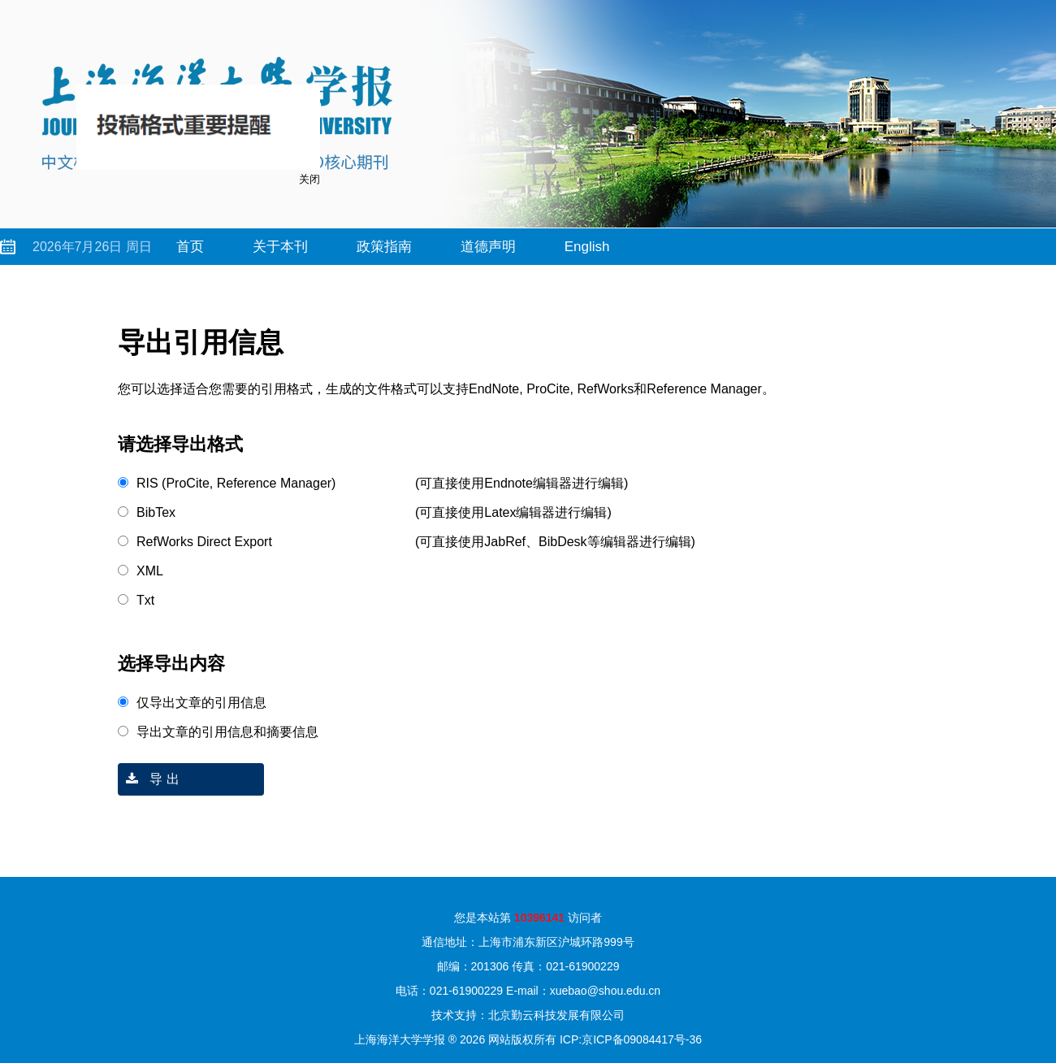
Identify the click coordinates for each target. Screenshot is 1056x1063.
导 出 (149, 779)
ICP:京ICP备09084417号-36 (631, 1039)
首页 (190, 246)
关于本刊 (280, 246)
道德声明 (488, 246)
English (587, 246)
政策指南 (384, 246)
